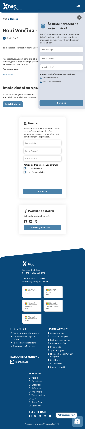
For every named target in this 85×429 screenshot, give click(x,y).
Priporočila (55, 346)
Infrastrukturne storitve (24, 342)
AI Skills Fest (56, 363)
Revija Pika (36, 402)
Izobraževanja (58, 328)
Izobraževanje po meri (60, 339)
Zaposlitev (36, 381)
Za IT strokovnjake (59, 336)
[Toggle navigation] (78, 6)
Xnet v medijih (38, 395)
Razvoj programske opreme (26, 333)
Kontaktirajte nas (12, 104)
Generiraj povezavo (40, 227)
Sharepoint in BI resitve (24, 346)
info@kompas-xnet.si (37, 281)
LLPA (33, 398)
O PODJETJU (36, 373)
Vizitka (34, 377)
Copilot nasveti (57, 367)
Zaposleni (36, 384)
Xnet (5, 18)
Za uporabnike (57, 333)
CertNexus (55, 360)
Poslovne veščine (58, 343)
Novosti (14, 18)
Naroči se (42, 191)
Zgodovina (36, 405)
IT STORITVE (18, 328)
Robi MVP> (8, 74)
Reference (36, 388)
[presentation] (45, 181)
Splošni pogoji (57, 350)
